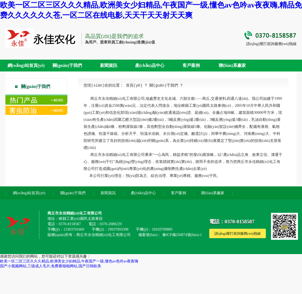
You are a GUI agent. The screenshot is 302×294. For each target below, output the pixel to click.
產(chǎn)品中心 (149, 65)
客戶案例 (191, 65)
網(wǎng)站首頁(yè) (26, 65)
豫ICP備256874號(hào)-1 (182, 235)
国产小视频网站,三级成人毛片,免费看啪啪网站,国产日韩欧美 (50, 266)
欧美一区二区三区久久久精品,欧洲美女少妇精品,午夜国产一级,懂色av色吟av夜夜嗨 (69, 261)
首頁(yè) (134, 85)
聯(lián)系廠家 (232, 65)
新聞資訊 (108, 65)
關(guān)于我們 (67, 65)
